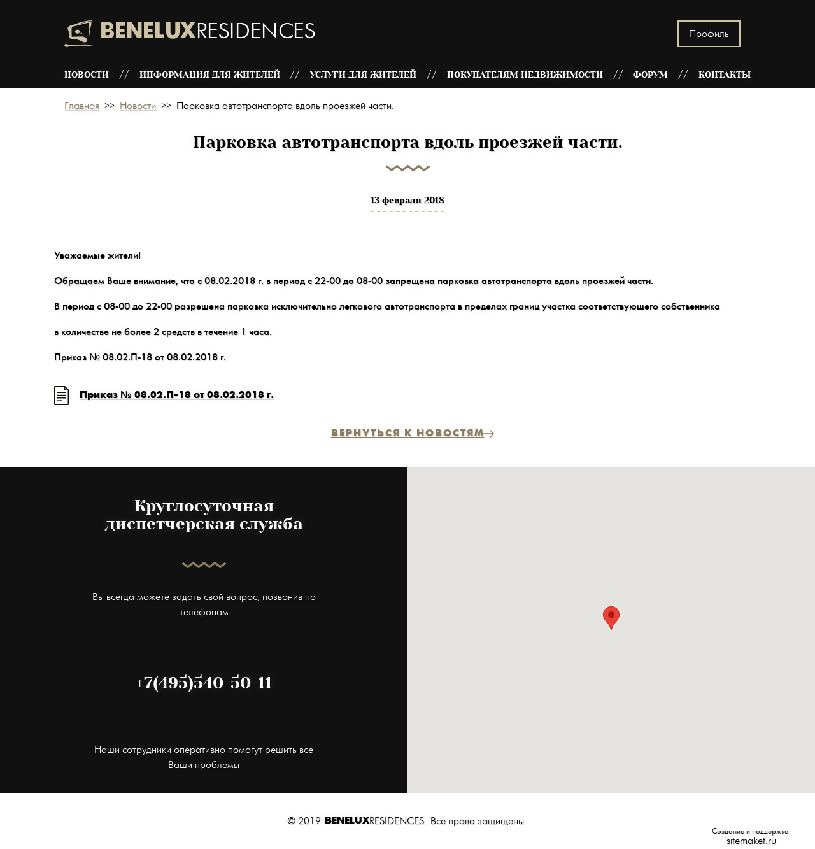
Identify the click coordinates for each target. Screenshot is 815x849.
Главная (81, 105)
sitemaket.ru (751, 840)
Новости (86, 75)
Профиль (709, 33)
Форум (650, 75)
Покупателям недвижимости (525, 75)
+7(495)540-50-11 (204, 683)
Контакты (724, 75)
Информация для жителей (209, 75)
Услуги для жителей (363, 75)
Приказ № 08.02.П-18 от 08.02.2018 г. (177, 395)
